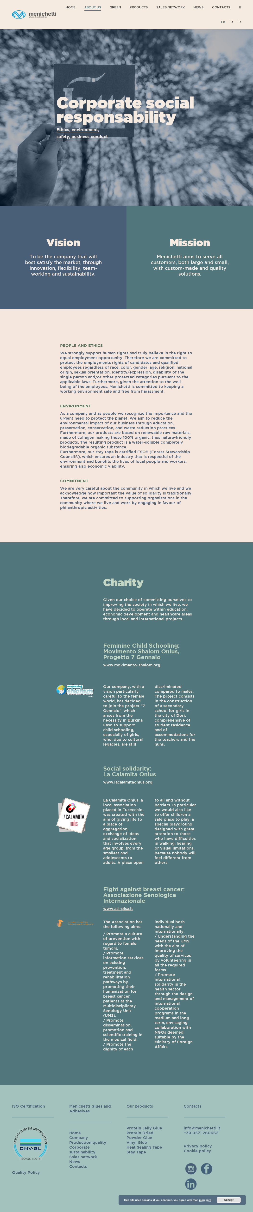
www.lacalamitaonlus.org (127, 782)
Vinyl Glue (136, 1142)
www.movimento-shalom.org (131, 665)
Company (78, 1137)
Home (75, 1133)
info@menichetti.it (202, 1128)
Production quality (87, 1142)
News (74, 1161)
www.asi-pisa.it (118, 908)
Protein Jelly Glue (144, 1128)
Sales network (83, 1157)
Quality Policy (26, 1172)
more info (205, 1200)
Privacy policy (198, 1146)
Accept (229, 1200)
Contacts (78, 1166)
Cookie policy (197, 1151)
